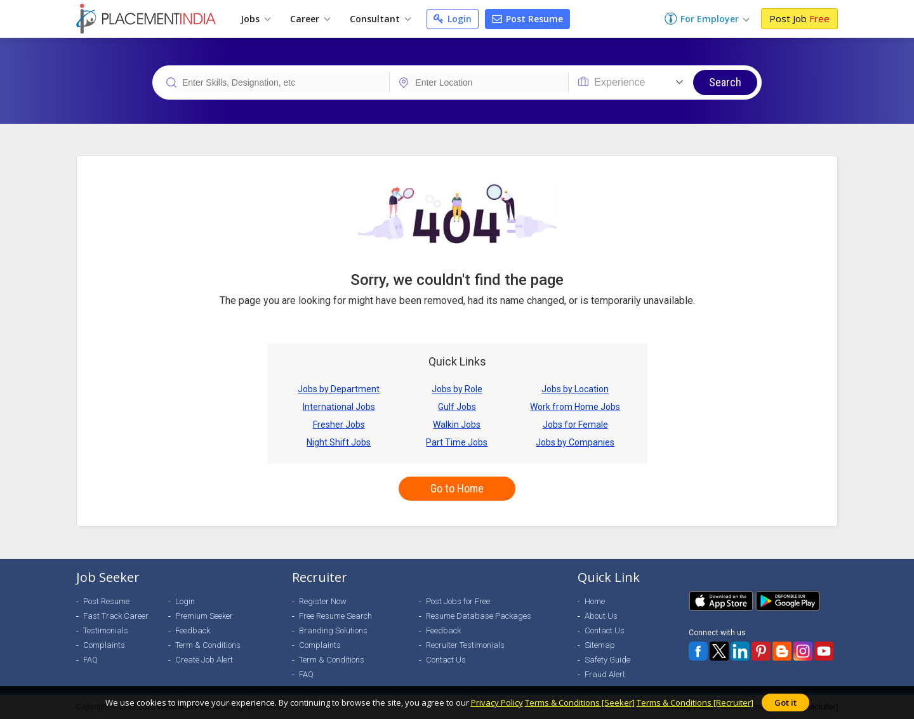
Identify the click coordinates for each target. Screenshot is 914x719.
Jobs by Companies (575, 442)
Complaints (104, 645)
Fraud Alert (605, 674)
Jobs (255, 19)
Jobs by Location (575, 389)
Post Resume (527, 19)
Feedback (192, 630)
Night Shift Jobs (339, 442)
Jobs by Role (457, 389)
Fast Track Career (116, 616)
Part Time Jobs (456, 442)
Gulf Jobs (457, 407)
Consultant (380, 19)
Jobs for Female (575, 424)
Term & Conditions (208, 645)
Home (595, 601)
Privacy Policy (497, 702)
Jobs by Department (339, 389)
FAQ (90, 659)
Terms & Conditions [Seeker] (580, 702)
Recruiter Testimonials (465, 645)
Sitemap (600, 645)
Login (453, 19)
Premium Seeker (204, 616)
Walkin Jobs (456, 424)
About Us (601, 616)
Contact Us (446, 659)
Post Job (799, 18)
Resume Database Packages (478, 616)
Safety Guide (607, 659)
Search (725, 82)
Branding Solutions (333, 630)
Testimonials (105, 630)
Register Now (323, 601)
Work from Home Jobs (575, 407)
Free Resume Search (335, 616)
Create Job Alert (204, 659)
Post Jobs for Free (458, 601)
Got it (785, 702)
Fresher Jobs (339, 424)
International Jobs (339, 407)
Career (310, 19)
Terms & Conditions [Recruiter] (695, 702)
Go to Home (457, 488)
